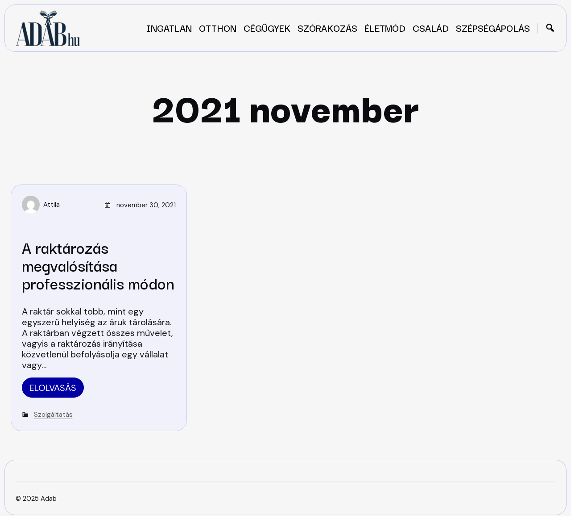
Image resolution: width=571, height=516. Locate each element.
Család (431, 28)
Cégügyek (267, 28)
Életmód (384, 28)
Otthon (217, 28)
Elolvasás (52, 388)
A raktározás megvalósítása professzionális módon (98, 265)
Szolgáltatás (53, 414)
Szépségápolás (493, 28)
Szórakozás (327, 28)
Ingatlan (169, 28)
